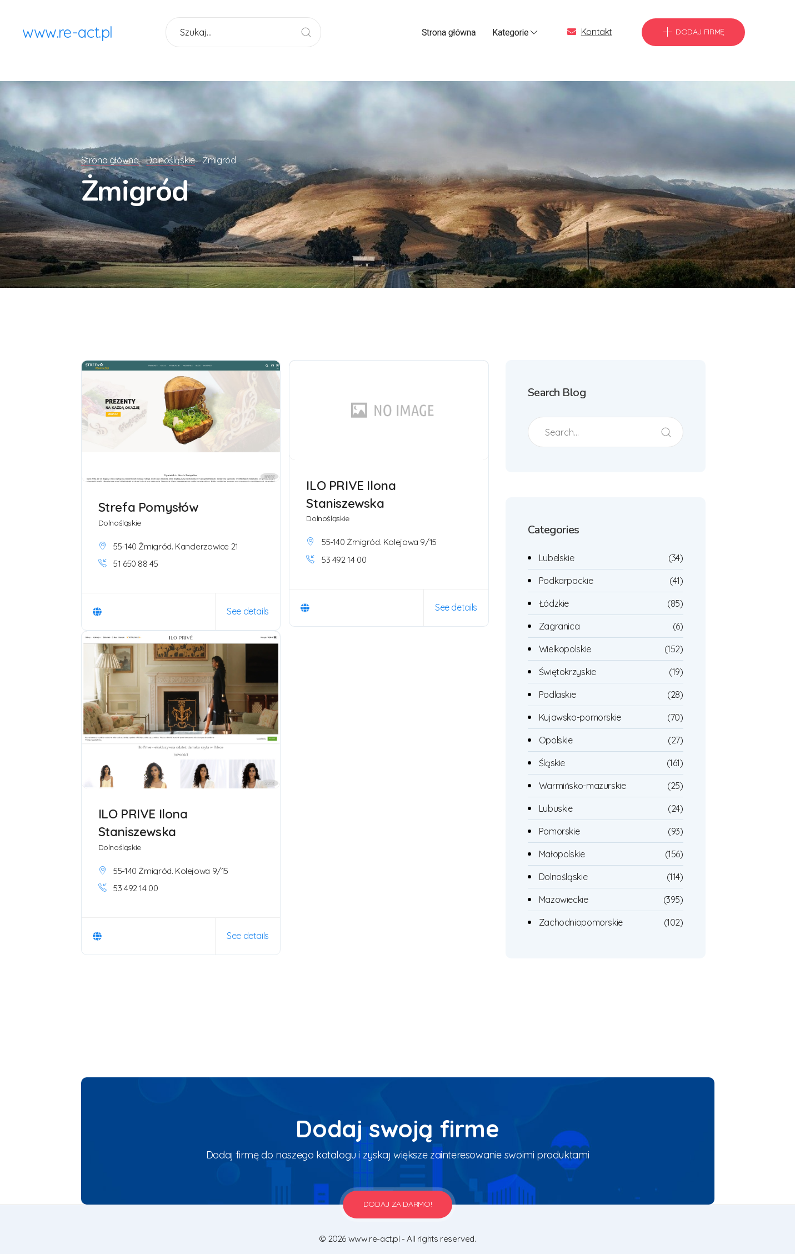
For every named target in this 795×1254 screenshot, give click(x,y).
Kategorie (515, 33)
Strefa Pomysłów (148, 492)
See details (248, 596)
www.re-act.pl (68, 33)
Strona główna (449, 33)
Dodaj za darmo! (397, 1190)
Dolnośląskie (172, 145)
